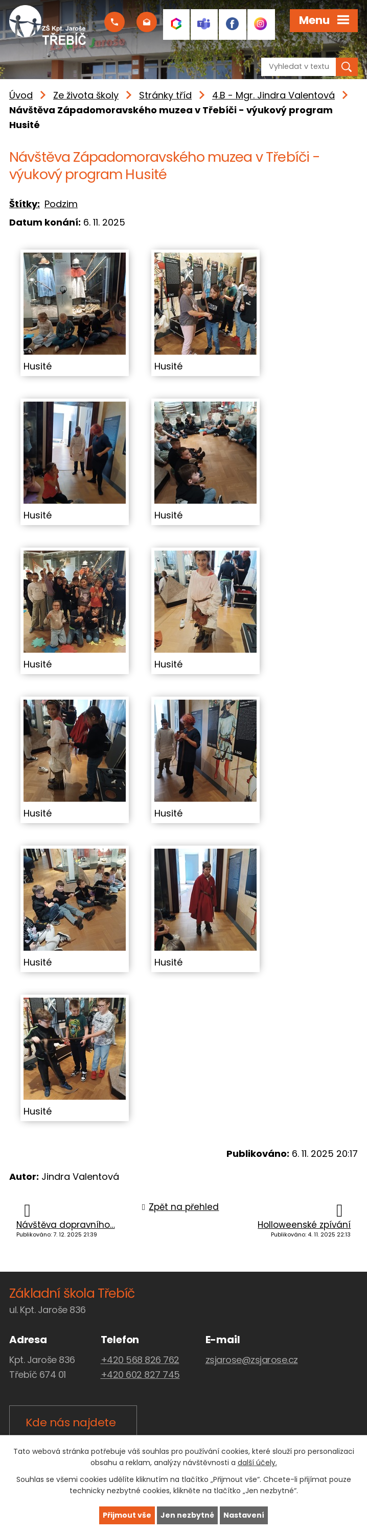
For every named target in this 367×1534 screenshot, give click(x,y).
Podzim (61, 203)
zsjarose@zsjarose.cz (251, 1359)
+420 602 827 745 (140, 1374)
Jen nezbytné (187, 1515)
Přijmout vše (127, 1515)
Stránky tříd (165, 95)
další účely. (257, 1463)
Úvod (21, 95)
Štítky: (24, 203)
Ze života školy (86, 95)
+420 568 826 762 (140, 1359)
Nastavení (243, 1515)
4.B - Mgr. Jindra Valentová (273, 95)
